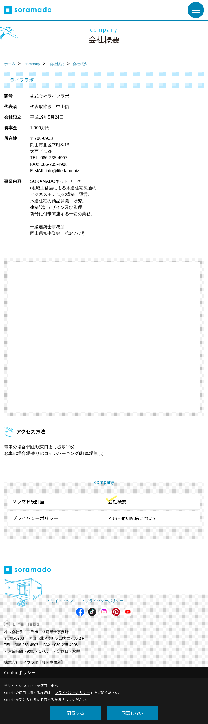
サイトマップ (62, 601)
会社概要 (117, 501)
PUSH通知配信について (132, 518)
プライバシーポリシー (35, 518)
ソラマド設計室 (28, 501)
